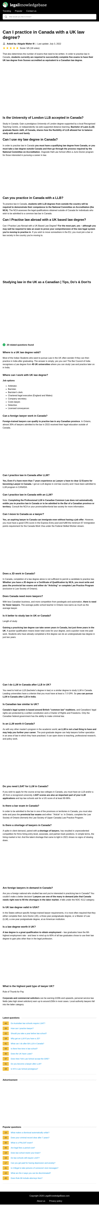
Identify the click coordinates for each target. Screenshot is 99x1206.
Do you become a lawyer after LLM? (26, 1064)
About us (41, 1201)
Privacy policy (55, 1201)
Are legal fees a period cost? (23, 1148)
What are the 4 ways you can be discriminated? (31, 1173)
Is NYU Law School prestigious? (24, 1069)
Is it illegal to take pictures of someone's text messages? (34, 1168)
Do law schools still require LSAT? (25, 1158)
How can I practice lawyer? (22, 1028)
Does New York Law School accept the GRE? (30, 1059)
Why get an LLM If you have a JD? (25, 1038)
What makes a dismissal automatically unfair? (30, 1133)
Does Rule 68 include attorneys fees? (26, 1178)
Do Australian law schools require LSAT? (28, 1023)
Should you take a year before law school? (29, 1033)
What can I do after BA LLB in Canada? (27, 1044)
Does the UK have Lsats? (21, 1054)
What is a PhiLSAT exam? (22, 1143)
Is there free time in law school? (24, 1049)
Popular (18, 11)
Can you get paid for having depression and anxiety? (33, 1163)
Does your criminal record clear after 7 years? (30, 1138)
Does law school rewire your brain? (25, 1153)
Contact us (31, 11)
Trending (7, 11)
